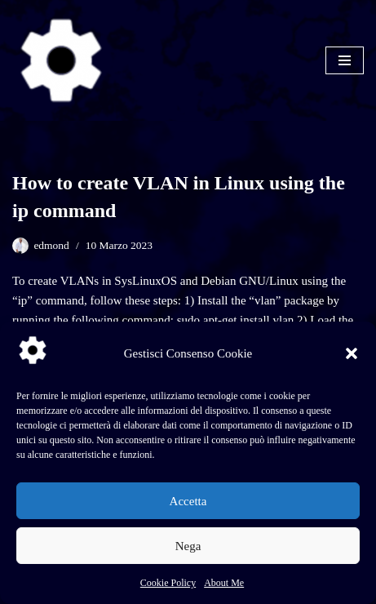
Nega (188, 546)
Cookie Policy (168, 582)
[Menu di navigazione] (344, 60)
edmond (51, 245)
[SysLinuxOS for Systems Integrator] (61, 60)
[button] (351, 353)
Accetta (188, 501)
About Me (224, 582)
